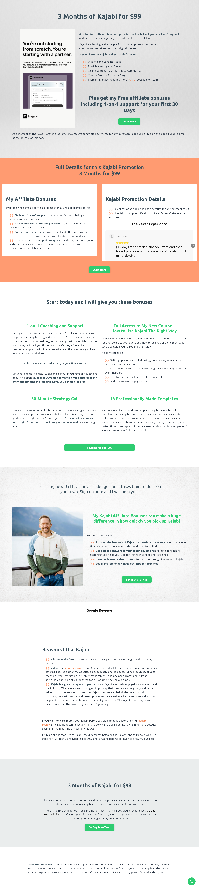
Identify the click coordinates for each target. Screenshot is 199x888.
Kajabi (132, 79)
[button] (106, 250)
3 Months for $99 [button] (99, 452)
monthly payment (75, 663)
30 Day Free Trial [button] (99, 822)
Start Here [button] (129, 121)
